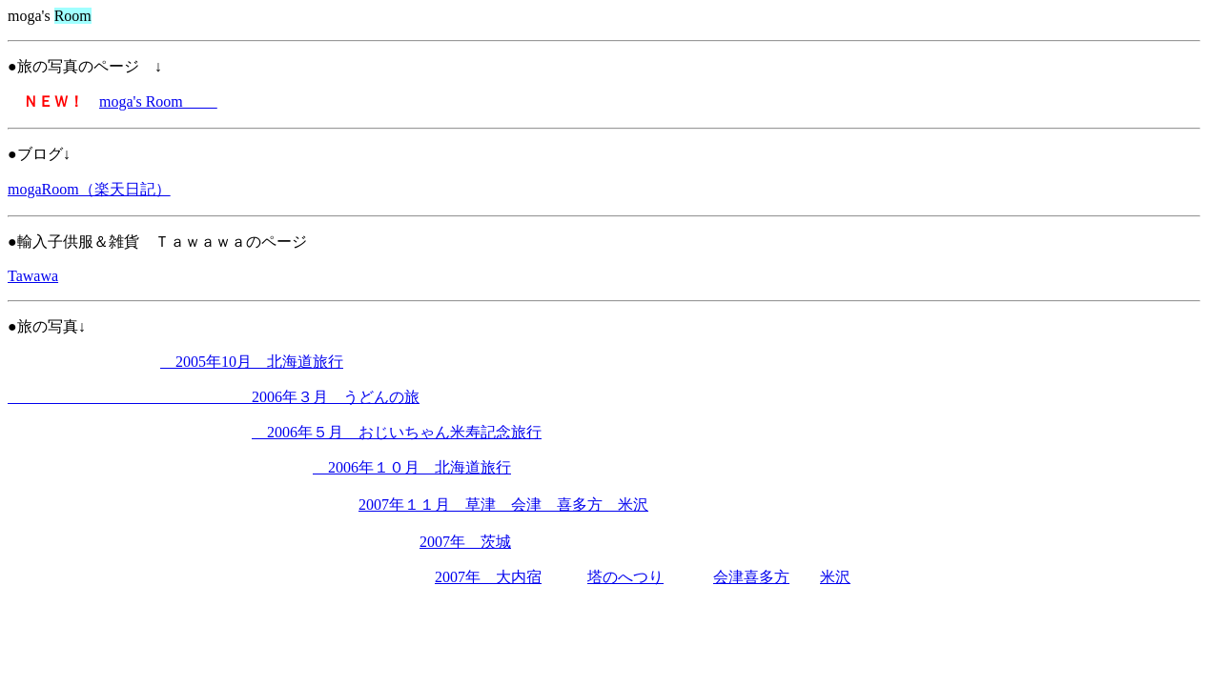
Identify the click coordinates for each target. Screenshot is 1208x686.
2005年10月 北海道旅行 (251, 361)
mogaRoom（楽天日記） (89, 189)
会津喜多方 (751, 577)
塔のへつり (625, 577)
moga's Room (158, 101)
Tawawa (33, 276)
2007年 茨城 (465, 542)
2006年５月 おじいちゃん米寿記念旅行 (397, 432)
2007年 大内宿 (488, 577)
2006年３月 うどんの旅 (214, 397)
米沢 (835, 577)
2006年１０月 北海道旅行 (412, 467)
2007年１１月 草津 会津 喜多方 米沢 (503, 504)
